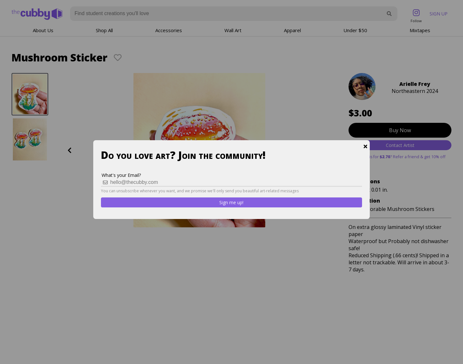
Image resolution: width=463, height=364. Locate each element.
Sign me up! (231, 202)
